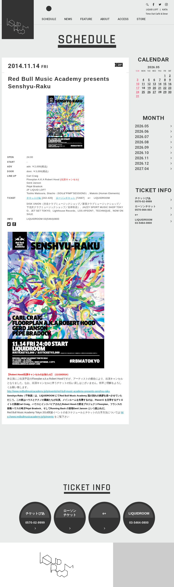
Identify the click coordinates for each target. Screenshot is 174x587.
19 (149, 88)
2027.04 (142, 169)
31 (137, 96)
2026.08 (142, 142)
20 (154, 88)
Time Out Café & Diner (157, 14)
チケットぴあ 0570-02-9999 (143, 200)
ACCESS (123, 19)
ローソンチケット (65, 198)
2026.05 (142, 126)
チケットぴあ (34, 198)
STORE (141, 19)
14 (159, 84)
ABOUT (105, 19)
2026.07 (142, 137)
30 (169, 92)
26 (149, 92)
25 (143, 92)
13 (154, 84)
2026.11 (142, 158)
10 (137, 84)
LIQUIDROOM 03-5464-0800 (143, 221)
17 (137, 88)
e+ (136, 214)
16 (169, 84)
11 (143, 84)
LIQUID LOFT (152, 9)
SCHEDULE (49, 19)
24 (137, 92)
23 (169, 88)
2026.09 (142, 147)
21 (159, 88)
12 (149, 84)
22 (164, 88)
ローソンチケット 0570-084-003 (145, 208)
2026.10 (142, 153)
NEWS (68, 19)
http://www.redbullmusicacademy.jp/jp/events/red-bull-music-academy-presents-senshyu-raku (58, 391)
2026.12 (142, 163)
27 (154, 92)
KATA (165, 9)
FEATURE (86, 19)
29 (164, 92)
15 (164, 84)
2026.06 (142, 131)
